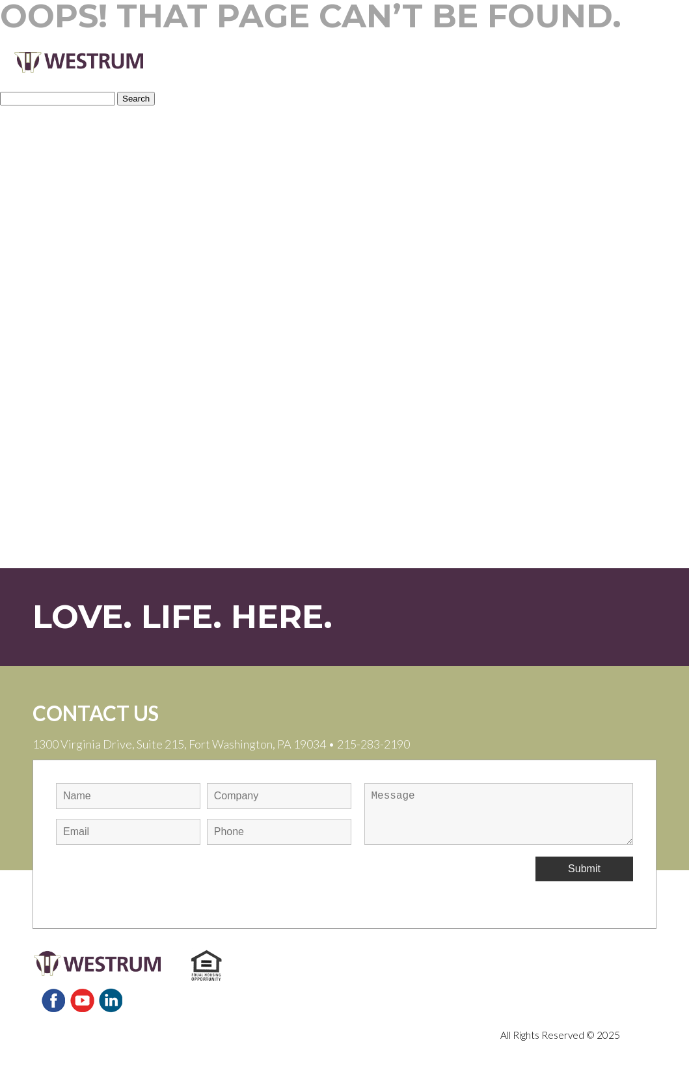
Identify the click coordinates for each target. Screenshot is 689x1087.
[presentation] (155, 882)
